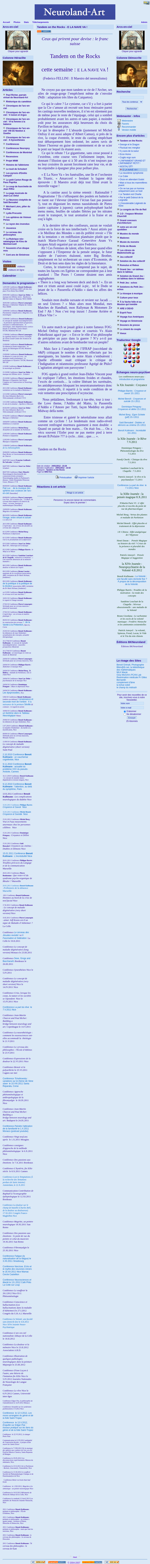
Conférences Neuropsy (16, 148)
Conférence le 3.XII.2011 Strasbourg (17, 1258)
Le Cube (123, 176)
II (29, 701)
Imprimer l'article (84, 477)
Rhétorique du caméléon (17, 101)
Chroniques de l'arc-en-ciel (16, 107)
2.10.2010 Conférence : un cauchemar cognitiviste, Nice (17, 757)
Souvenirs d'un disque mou (16, 249)
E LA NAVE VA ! (130, 169)
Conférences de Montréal (17, 152)
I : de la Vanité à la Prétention (16, 623)
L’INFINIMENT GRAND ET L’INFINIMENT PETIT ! (131, 162)
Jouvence (9, 228)
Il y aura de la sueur (129, 151)
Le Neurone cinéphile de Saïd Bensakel (17, 201)
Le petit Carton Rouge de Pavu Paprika (17, 181)
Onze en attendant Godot (131, 179)
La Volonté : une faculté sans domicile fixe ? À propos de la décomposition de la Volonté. (132, 580)
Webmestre (127, 120)
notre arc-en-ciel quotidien (127, 228)
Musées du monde (128, 233)
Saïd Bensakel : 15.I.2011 (132, 423)
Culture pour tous (127, 297)
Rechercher (132, 109)
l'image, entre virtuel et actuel (17, 517)
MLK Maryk (122, 672)
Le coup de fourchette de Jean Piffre (17, 187)
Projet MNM (10, 160)
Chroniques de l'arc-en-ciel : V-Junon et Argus (16, 113)
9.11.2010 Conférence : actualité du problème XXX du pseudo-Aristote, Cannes (17, 768)
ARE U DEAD (125, 308)
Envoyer (132, 718)
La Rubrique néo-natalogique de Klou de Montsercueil (15, 241)
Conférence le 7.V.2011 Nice (132, 486)
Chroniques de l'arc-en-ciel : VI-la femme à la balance (16, 121)
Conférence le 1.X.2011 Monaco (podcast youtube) (17, 1128)
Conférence (8, 1413)
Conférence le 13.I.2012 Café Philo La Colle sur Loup (17, 1282)
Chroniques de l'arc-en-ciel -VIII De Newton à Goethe (16, 131)
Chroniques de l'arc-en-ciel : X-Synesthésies (16, 138)
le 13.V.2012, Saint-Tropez (18, 1426)
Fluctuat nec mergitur (129, 148)
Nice (15, 807)
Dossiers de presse (128, 325)
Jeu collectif (124, 257)
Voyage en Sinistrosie (129, 321)
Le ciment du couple (129, 329)
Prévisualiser (64, 477)
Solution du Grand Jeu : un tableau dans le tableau (130, 277)
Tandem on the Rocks (129, 140)
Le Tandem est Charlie (130, 194)
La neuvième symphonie (131, 173)
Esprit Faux (124, 312)
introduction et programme (132, 379)
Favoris (125, 124)
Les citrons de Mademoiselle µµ (126, 251)
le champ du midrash (127, 687)
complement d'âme (126, 682)
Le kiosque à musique (130, 293)
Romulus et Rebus (128, 265)
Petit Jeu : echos (127, 282)
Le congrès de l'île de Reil (131, 209)
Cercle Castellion (11, 1274)
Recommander (128, 127)
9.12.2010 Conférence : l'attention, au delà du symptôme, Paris (17, 786)
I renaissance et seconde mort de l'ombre (18, 700)
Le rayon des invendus (16, 224)
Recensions (10, 156)
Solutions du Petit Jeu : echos (130, 288)
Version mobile (128, 130)
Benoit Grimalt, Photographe (130, 665)
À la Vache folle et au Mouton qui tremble (129, 303)
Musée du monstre (128, 242)
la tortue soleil (123, 685)
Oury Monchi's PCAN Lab (129, 675)
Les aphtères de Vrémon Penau (17, 218)
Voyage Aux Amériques (130, 317)
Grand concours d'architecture (127, 221)
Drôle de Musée (126, 246)
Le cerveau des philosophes (12, 233)
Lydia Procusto (12, 213)
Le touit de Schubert (15, 169)
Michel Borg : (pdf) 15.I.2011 (132, 415)
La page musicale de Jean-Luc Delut (15, 194)
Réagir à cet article (75, 493)
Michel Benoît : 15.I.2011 (132, 400)
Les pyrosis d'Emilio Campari (15, 174)
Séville (27, 704)
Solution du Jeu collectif (131, 261)
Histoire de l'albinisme (16, 165)
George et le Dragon (129, 144)
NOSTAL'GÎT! (126, 166)
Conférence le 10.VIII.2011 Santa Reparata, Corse (18, 1082)
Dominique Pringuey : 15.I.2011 (132, 408)
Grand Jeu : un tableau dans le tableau (130, 270)
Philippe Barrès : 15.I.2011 (132, 392)
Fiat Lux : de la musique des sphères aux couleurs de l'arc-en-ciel (17, 490)
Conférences (11, 144)
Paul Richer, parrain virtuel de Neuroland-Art (15, 96)
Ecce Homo (125, 154)
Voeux (121, 333)
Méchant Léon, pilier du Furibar (16, 207)
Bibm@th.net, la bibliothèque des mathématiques (130, 668)
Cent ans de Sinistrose (16, 255)
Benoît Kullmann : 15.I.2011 (132, 431)
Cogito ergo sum (127, 157)
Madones (123, 238)
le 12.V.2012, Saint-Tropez (18, 1415)
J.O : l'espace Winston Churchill (130, 215)
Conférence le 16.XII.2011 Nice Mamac (17, 1269)
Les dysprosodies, (11, 692)
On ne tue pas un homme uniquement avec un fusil (131, 189)
